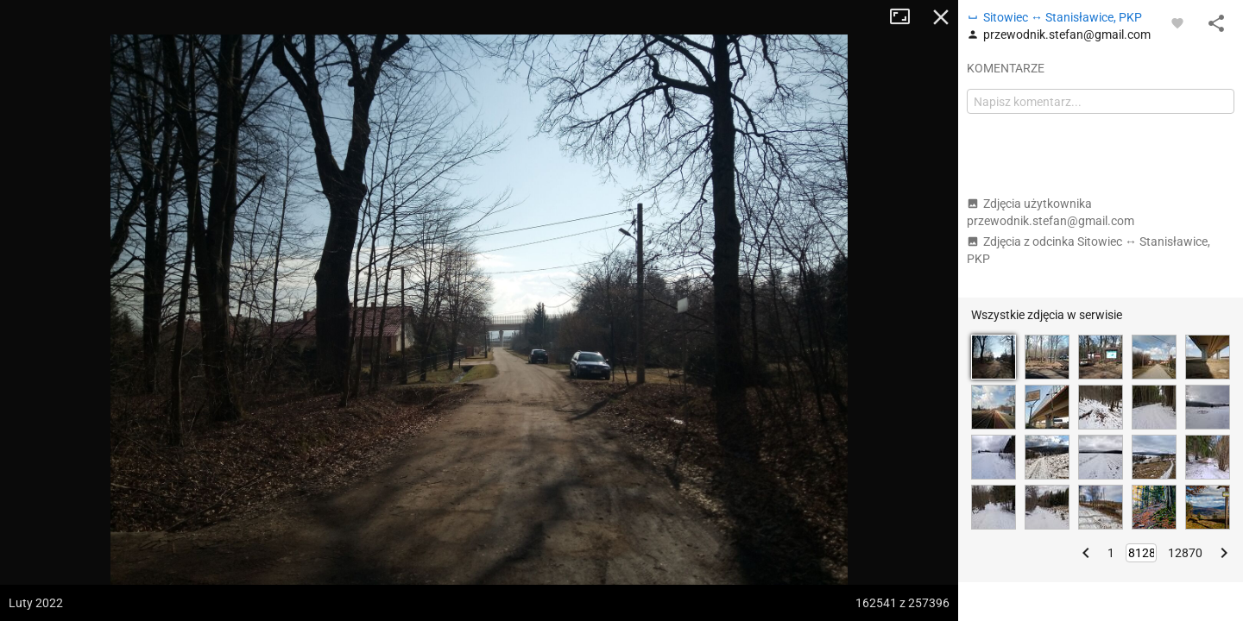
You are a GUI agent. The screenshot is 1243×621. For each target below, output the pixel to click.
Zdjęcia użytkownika (1050, 212)
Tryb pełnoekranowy (906, 17)
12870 (1185, 553)
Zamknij (941, 17)
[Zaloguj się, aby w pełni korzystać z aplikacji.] (1177, 22)
